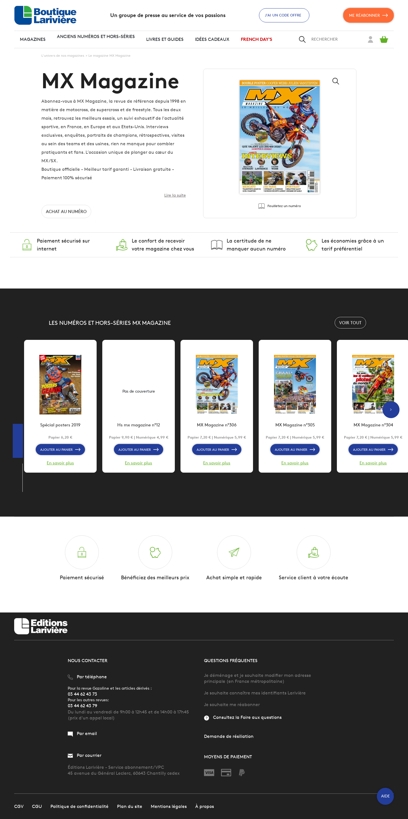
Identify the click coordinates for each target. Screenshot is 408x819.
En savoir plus (60, 466)
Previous (22, 503)
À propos (204, 806)
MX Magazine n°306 (217, 428)
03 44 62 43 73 (82, 694)
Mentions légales (169, 806)
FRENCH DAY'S (256, 39)
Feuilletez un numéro (279, 206)
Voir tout (350, 324)
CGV (19, 806)
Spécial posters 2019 (60, 428)
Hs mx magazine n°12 (138, 428)
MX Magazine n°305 (295, 428)
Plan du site (129, 806)
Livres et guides (165, 39)
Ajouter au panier (60, 452)
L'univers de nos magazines (62, 55)
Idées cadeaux (212, 39)
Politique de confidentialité (79, 806)
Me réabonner (368, 15)
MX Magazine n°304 (373, 428)
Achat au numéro (67, 213)
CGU (37, 806)
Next (22, 497)
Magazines (33, 39)
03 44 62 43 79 (82, 706)
